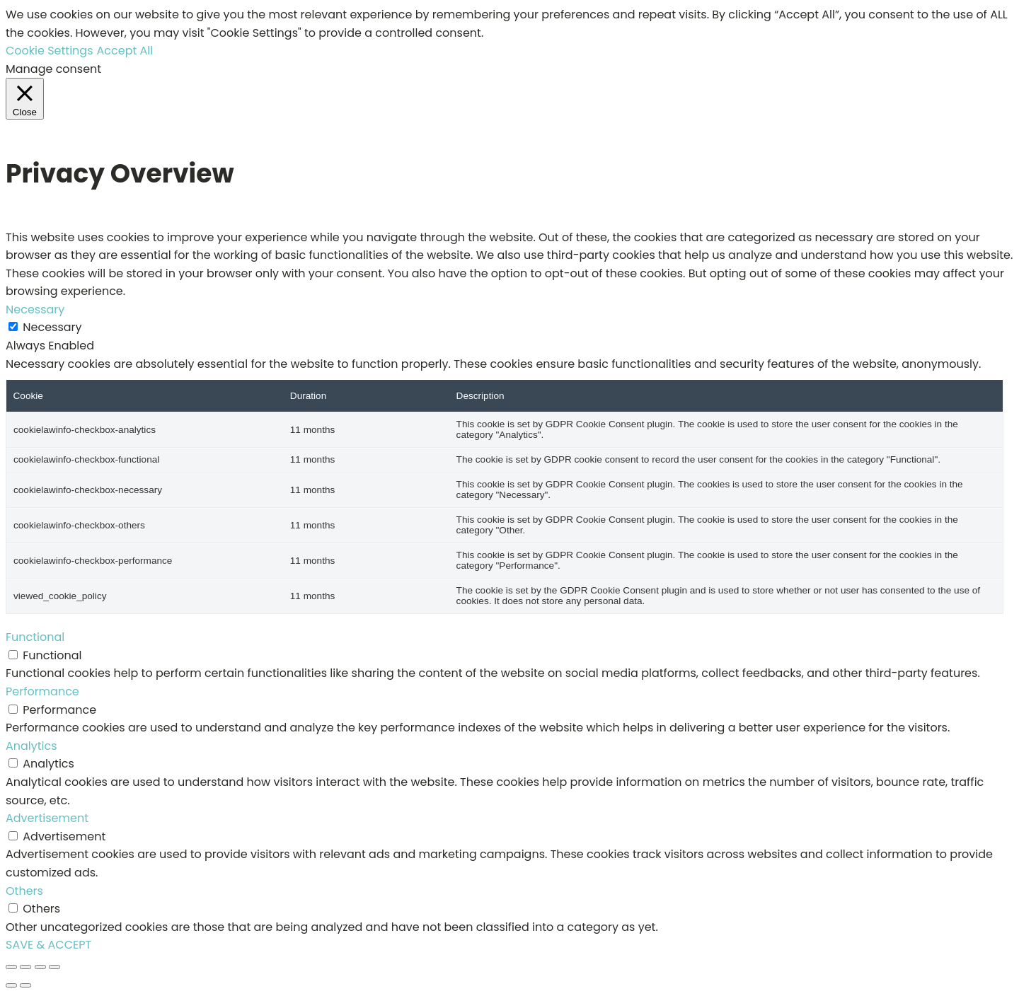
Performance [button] (42, 691)
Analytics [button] (31, 746)
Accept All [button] (125, 50)
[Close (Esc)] (54, 967)
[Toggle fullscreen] (25, 967)
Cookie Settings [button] (49, 50)
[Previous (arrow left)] (11, 985)
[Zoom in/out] (11, 967)
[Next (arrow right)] (25, 985)
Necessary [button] (35, 309)
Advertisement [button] (47, 818)
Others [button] (24, 891)
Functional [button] (35, 637)
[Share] (40, 967)
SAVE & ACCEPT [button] (48, 945)
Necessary (52, 327)
